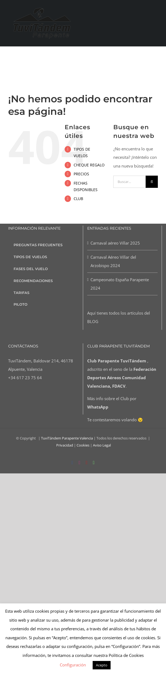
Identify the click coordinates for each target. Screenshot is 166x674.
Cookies (83, 445)
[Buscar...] (129, 182)
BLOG (92, 321)
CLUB (78, 198)
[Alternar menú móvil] (157, 23)
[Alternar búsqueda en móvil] (149, 23)
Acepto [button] (101, 665)
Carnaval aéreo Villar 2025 (115, 243)
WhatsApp (97, 407)
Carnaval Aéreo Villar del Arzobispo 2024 (113, 261)
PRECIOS (81, 173)
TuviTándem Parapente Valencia (67, 438)
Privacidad (64, 445)
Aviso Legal (102, 445)
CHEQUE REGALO (89, 164)
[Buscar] (152, 182)
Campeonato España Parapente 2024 (119, 284)
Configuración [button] (73, 664)
